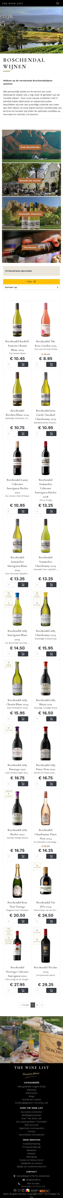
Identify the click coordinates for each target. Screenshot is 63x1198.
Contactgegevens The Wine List (31, 1102)
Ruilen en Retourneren (32, 1160)
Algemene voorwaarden (31, 1128)
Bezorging (31, 1156)
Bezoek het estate (30, 180)
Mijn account (31, 1125)
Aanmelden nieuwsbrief (31, 1134)
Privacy (31, 1131)
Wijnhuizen (31, 1093)
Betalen (31, 1153)
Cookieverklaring (31, 1143)
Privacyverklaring (31, 1147)
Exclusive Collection (31, 1112)
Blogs (31, 1096)
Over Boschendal (30, 147)
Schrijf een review (31, 1099)
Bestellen (31, 1150)
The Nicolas (30, 247)
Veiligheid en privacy (31, 1163)
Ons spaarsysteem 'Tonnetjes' (31, 1121)
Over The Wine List (31, 1118)
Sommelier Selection (30, 214)
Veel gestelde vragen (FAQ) (31, 1086)
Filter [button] (31, 281)
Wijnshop (31, 1089)
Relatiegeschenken (31, 1115)
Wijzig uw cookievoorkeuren (31, 1166)
